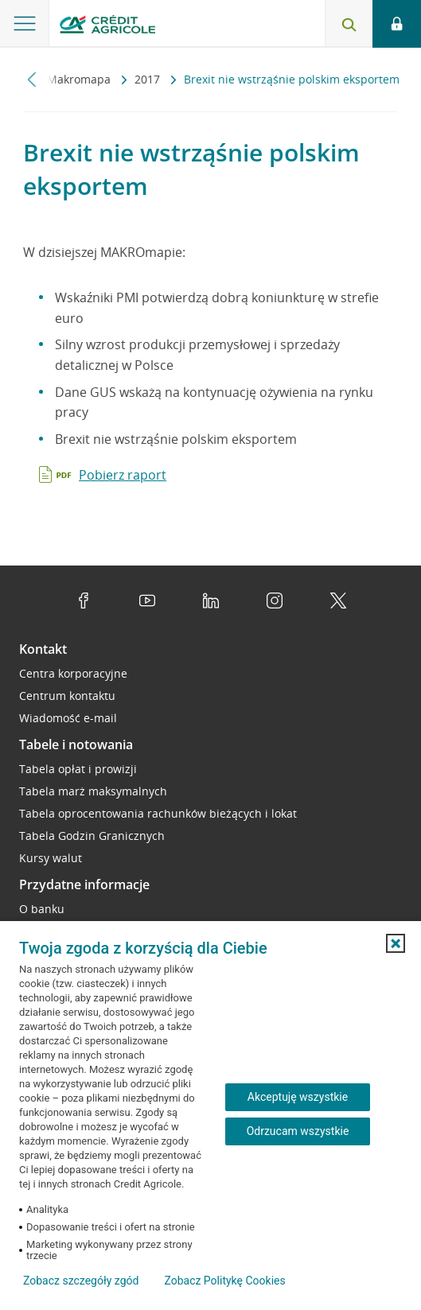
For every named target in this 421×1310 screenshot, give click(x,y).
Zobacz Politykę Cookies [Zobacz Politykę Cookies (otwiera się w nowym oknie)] (224, 1280)
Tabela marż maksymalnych (93, 791)
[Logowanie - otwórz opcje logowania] (396, 24)
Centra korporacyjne (73, 673)
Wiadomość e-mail (68, 717)
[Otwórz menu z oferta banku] (24, 24)
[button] (395, 943)
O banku (41, 908)
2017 (148, 79)
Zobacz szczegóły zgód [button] (80, 1280)
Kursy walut (50, 857)
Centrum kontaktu (67, 695)
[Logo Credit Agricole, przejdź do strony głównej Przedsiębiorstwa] (107, 26)
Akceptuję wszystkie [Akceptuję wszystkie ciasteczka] (298, 1096)
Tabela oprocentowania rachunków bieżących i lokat (158, 813)
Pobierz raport (122, 475)
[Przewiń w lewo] (32, 79)
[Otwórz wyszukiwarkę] (348, 24)
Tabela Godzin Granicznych (92, 835)
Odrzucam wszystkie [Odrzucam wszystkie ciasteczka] (298, 1131)
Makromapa (80, 79)
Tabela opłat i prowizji (78, 768)
